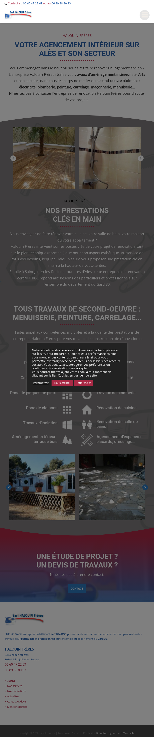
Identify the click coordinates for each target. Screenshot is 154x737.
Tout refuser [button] (83, 383)
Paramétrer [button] (41, 383)
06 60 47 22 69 (32, 3)
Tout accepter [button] (62, 383)
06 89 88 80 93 (61, 3)
